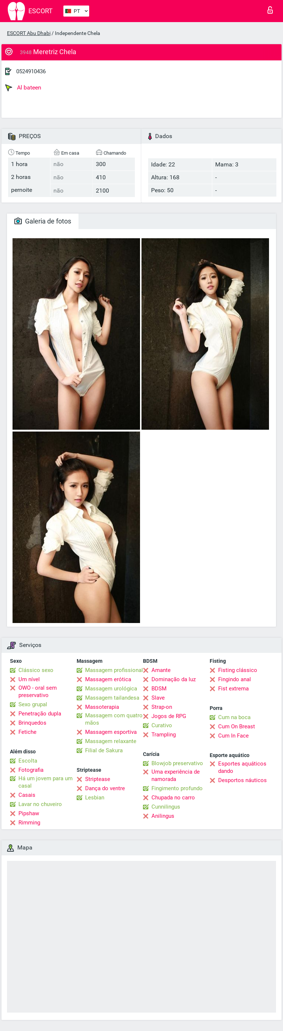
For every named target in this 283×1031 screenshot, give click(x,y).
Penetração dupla (39, 713)
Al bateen (23, 87)
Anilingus (162, 816)
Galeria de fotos (42, 221)
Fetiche (27, 732)
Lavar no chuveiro (40, 804)
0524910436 (31, 71)
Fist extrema (233, 688)
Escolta (27, 760)
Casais (26, 795)
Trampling (163, 734)
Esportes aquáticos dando (242, 767)
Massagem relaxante (110, 741)
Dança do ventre (105, 788)
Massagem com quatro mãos (114, 719)
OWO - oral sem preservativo (37, 692)
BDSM (159, 688)
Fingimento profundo (177, 788)
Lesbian (94, 797)
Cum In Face (233, 735)
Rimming (29, 822)
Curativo (161, 725)
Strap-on (161, 707)
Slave (158, 697)
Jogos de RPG (168, 716)
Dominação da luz (173, 679)
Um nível (29, 679)
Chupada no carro (173, 797)
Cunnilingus (165, 806)
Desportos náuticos (242, 780)
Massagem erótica (108, 679)
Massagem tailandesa (112, 697)
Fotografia (30, 770)
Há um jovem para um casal (45, 782)
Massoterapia (102, 707)
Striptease (97, 779)
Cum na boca (234, 717)
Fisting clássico (237, 670)
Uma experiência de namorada (175, 775)
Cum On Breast (236, 726)
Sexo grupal (32, 704)
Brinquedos (32, 722)
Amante (161, 670)
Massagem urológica (111, 688)
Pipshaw (28, 813)
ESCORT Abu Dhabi (28, 33)
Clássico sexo (35, 670)
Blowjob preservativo (177, 763)
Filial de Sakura (104, 750)
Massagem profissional (114, 670)
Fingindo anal (234, 679)
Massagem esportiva (111, 732)
